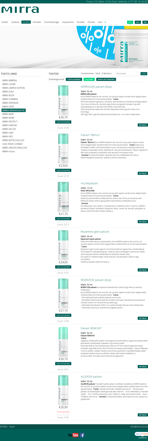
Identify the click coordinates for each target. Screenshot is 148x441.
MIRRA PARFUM (9, 125)
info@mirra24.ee (139, 426)
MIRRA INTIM (8, 117)
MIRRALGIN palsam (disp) (96, 86)
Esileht (5, 22)
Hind (98, 73)
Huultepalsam (89, 183)
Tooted (26, 22)
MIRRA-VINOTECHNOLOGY (14, 147)
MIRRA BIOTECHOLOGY (13, 140)
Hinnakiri (37, 22)
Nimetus (107, 73)
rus (137, 22)
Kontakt (80, 22)
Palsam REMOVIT (91, 328)
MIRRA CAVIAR (8, 84)
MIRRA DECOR (9, 129)
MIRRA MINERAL (9, 80)
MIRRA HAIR (7, 132)
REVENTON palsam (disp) (96, 280)
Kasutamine (68, 22)
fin (145, 22)
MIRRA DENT (8, 106)
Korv (102, 22)
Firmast (91, 22)
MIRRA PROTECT (9, 121)
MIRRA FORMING (10, 99)
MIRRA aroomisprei (106, 79)
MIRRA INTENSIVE (10, 102)
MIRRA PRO (7, 136)
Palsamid (89, 79)
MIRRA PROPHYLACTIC (13, 110)
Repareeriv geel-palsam (95, 231)
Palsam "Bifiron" (90, 135)
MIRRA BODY (8, 95)
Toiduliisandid (74, 79)
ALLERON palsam (91, 376)
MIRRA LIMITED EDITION (13, 87)
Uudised (15, 22)
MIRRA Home (8, 151)
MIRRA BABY (8, 114)
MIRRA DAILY (8, 91)
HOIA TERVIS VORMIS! (12, 144)
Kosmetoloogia (51, 22)
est (130, 22)
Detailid (143, 125)
